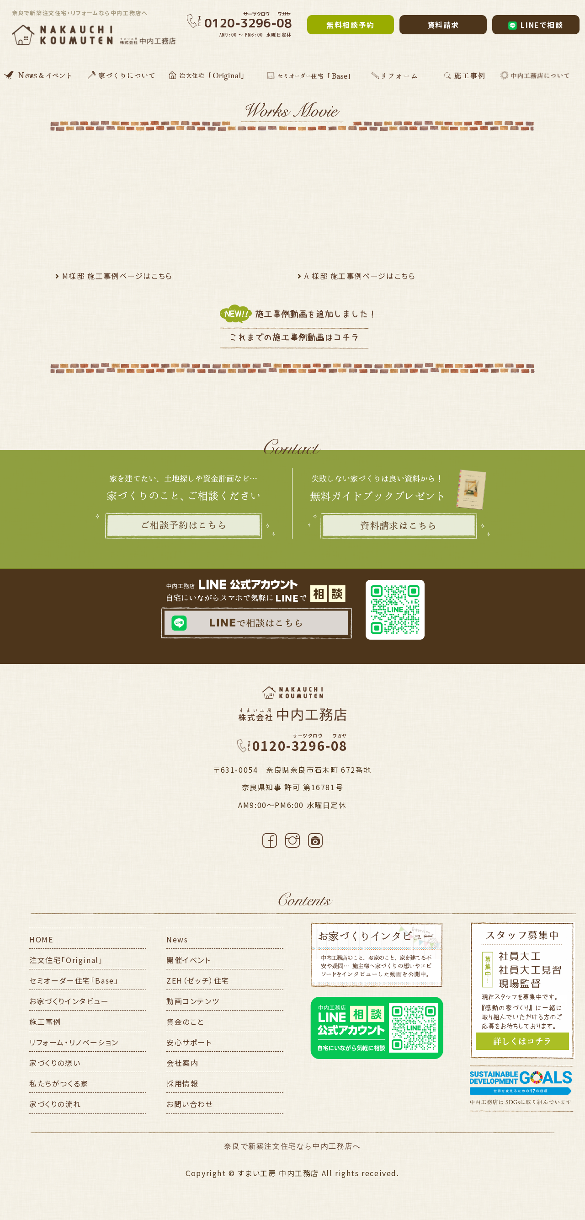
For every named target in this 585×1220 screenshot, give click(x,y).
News (177, 939)
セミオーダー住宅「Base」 (73, 980)
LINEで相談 (535, 24)
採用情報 (182, 1083)
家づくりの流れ (55, 1103)
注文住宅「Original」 (66, 959)
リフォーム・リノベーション (74, 1042)
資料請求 (443, 24)
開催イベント (188, 959)
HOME (41, 939)
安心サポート (189, 1042)
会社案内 (182, 1062)
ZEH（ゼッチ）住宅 (198, 980)
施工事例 (45, 1021)
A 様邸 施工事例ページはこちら (360, 275)
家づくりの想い (54, 1062)
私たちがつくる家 (59, 1083)
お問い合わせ (189, 1103)
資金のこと (185, 1021)
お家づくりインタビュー (69, 1000)
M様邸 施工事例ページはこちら (117, 275)
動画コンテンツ (192, 1000)
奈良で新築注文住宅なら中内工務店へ (292, 1146)
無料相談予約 (350, 24)
